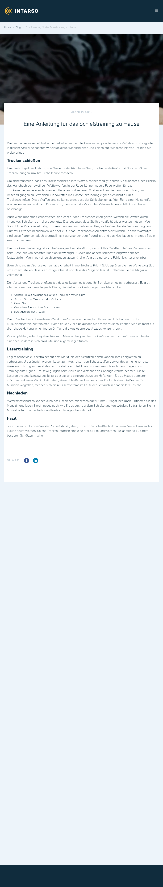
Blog (18, 27)
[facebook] (26, 461)
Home (7, 27)
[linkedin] (35, 461)
